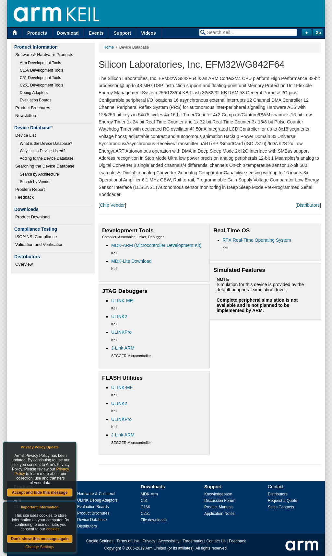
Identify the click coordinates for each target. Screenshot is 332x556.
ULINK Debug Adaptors (97, 500)
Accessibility (168, 541)
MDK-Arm (149, 494)
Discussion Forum (219, 500)
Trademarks (193, 541)
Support (122, 33)
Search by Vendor (35, 182)
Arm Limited (156, 548)
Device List (25, 135)
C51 (144, 500)
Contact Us (216, 541)
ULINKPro (121, 332)
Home (108, 47)
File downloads (154, 520)
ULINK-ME (122, 300)
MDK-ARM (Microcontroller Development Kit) (156, 245)
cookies (53, 529)
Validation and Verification (39, 244)
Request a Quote (282, 500)
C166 (145, 507)
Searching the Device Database (45, 166)
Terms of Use (127, 541)
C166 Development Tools (41, 70)
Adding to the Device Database (46, 158)
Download (68, 33)
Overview (24, 264)
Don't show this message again (39, 539)
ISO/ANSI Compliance (36, 236)
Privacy (149, 541)
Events (96, 33)
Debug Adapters (34, 92)
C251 (145, 513)
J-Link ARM (123, 348)
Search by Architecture (39, 174)
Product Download (32, 216)
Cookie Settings (99, 541)
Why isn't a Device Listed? (42, 151)
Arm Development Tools (40, 63)
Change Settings (39, 547)
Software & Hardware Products (44, 54)
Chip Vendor (112, 205)
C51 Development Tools (40, 77)
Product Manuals (218, 507)
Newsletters (26, 115)
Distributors (308, 205)
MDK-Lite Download (131, 261)
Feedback (24, 197)
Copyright (112, 548)
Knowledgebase (218, 494)
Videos (148, 33)
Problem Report (30, 189)
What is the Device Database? (46, 143)
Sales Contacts (281, 507)
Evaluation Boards (35, 100)
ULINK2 (119, 316)
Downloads (153, 486)
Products (37, 33)
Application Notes (219, 513)
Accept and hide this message (39, 492)
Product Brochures (32, 107)
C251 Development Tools (41, 85)
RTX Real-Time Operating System (256, 240)
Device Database (92, 519)
